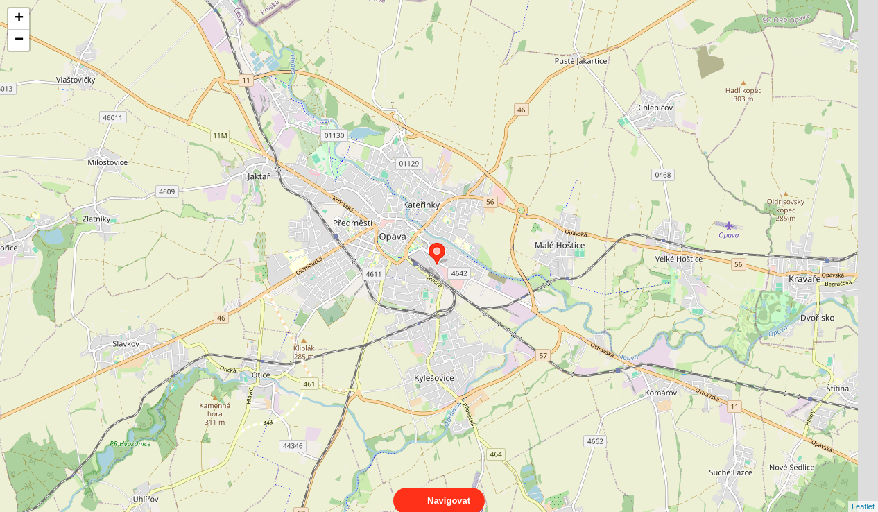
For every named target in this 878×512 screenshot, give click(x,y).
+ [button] (19, 18)
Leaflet (863, 494)
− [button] (19, 40)
